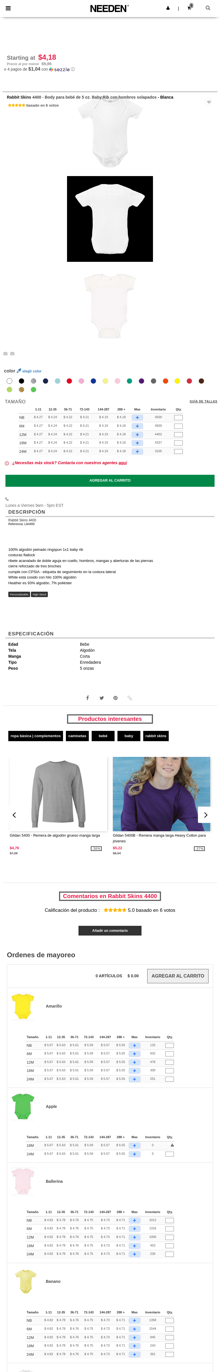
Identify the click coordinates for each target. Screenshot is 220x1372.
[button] (168, 8)
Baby (129, 736)
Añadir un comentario (110, 931)
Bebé (103, 736)
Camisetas (77, 736)
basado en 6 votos (42, 105)
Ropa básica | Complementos (36, 736)
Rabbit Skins (19, 97)
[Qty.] (178, 417)
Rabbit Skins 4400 (22, 520)
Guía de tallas (203, 401)
